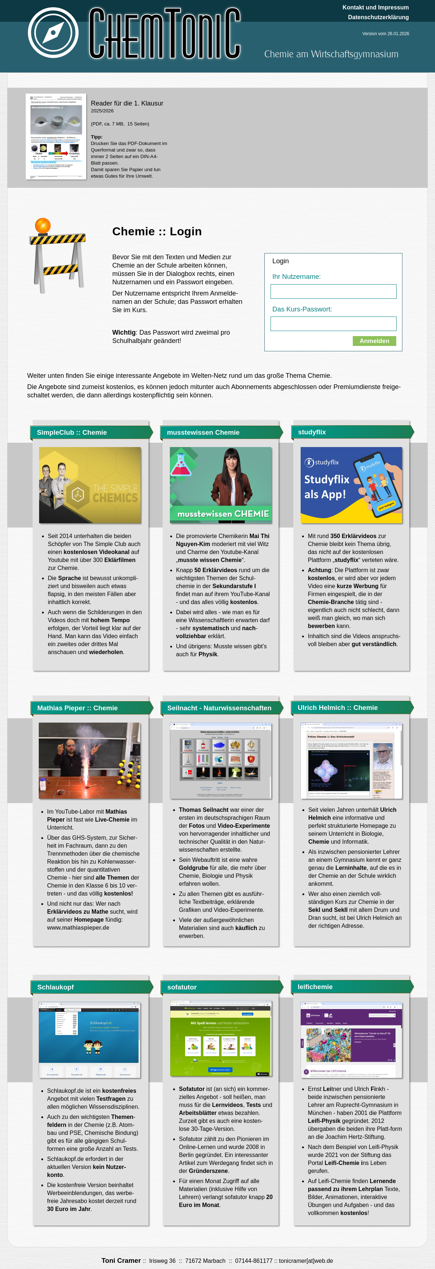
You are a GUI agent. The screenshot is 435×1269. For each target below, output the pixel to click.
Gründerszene (208, 1171)
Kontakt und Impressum (376, 7)
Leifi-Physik (324, 1121)
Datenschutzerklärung (378, 17)
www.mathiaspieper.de (78, 928)
